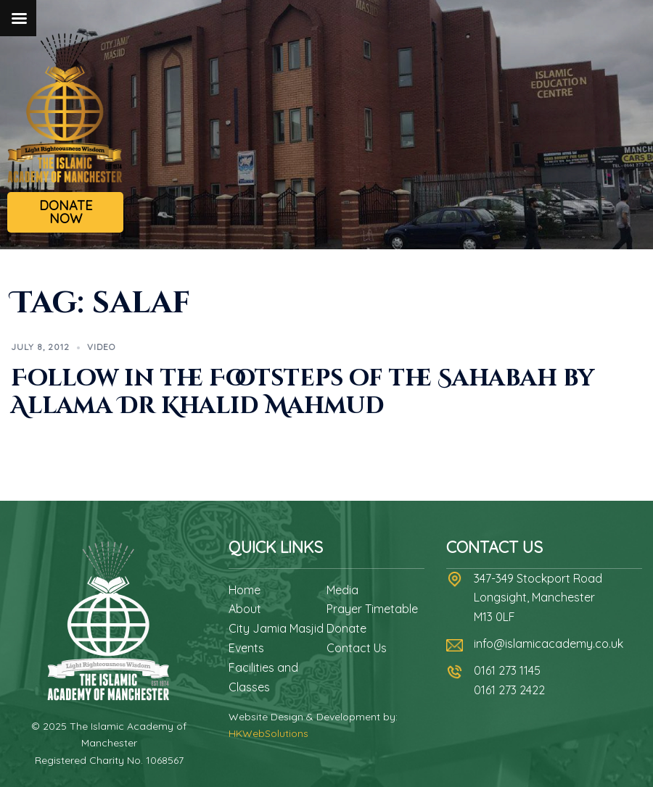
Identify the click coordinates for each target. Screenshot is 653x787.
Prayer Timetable (372, 608)
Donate (346, 628)
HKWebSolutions (268, 733)
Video (101, 346)
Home (244, 590)
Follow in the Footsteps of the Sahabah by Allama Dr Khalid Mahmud (302, 392)
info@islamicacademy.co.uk (548, 643)
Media (342, 590)
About (245, 608)
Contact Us (356, 648)
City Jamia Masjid (276, 628)
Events (246, 648)
